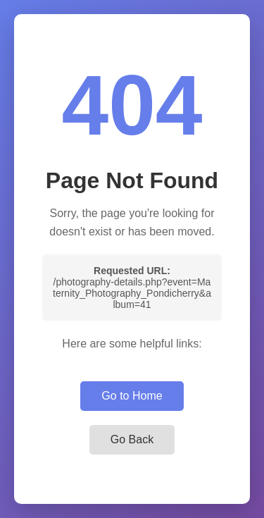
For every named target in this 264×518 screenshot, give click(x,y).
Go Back (132, 439)
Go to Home (131, 396)
